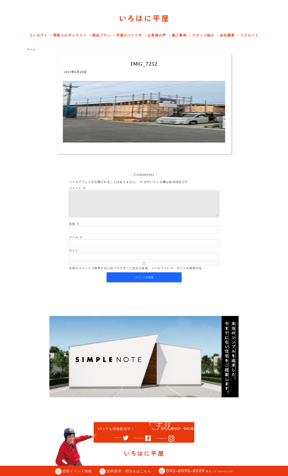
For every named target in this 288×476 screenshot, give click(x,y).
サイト (73, 255)
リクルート (249, 35)
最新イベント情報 (77, 471)
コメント (77, 188)
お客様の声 (157, 35)
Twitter (112, 438)
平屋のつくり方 (129, 35)
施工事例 (179, 35)
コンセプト (38, 35)
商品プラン (101, 35)
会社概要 (227, 35)
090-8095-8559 (199, 471)
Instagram (166, 438)
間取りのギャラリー (70, 35)
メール (76, 242)
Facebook (138, 438)
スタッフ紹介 (203, 35)
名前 (74, 228)
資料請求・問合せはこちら (129, 471)
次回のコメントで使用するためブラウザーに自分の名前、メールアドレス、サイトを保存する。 (137, 273)
